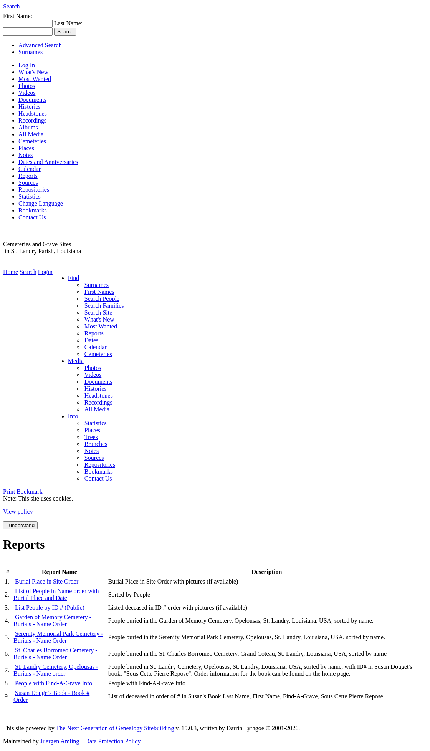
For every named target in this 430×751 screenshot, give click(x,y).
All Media (30, 134)
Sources (28, 182)
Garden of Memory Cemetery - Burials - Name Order (52, 620)
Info (73, 416)
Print (9, 491)
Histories (29, 106)
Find (73, 278)
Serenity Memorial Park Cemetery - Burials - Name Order (58, 637)
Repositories (33, 189)
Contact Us (32, 217)
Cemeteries (32, 141)
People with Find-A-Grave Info (53, 683)
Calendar (29, 169)
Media (76, 361)
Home (10, 272)
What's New (33, 72)
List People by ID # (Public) (49, 607)
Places (26, 148)
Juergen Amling (59, 741)
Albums (28, 127)
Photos (26, 86)
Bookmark (30, 491)
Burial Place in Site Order (46, 581)
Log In (26, 65)
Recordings (32, 120)
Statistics (29, 196)
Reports (28, 175)
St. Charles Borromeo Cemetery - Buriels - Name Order (55, 653)
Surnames (30, 52)
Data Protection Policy (113, 741)
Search (11, 6)
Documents (32, 99)
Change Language (40, 203)
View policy (18, 511)
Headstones (32, 113)
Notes (25, 155)
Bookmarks (32, 210)
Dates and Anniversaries (48, 162)
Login (45, 272)
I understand (20, 525)
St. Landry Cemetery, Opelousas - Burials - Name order (55, 670)
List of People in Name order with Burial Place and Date (56, 594)
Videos (26, 93)
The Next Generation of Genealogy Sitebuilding (115, 728)
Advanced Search (39, 45)
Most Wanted (34, 79)
